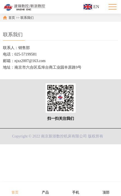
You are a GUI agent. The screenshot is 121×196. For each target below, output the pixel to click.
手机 (75, 188)
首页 (11, 18)
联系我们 (27, 18)
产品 (45, 188)
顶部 (106, 188)
